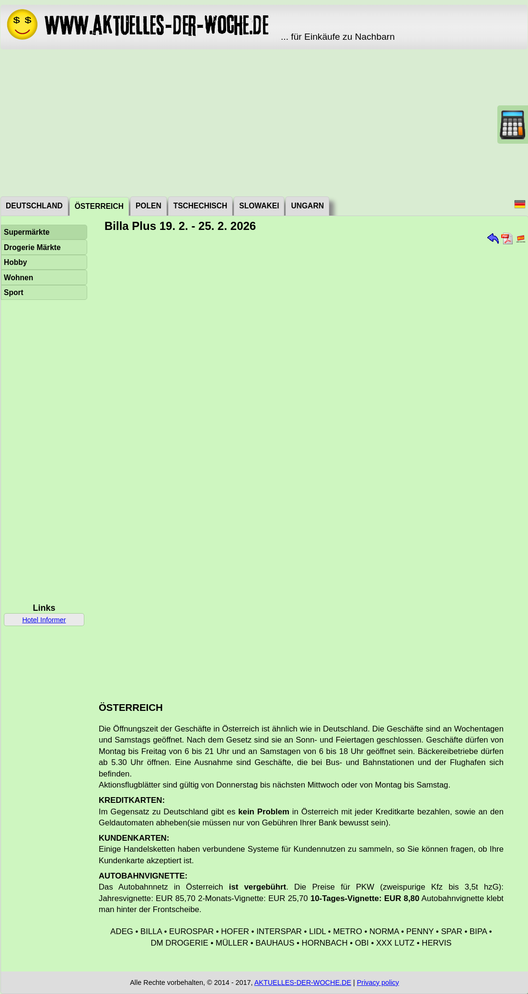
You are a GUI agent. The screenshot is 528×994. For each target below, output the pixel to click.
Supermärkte (26, 232)
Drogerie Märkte (32, 247)
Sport (13, 292)
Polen (148, 206)
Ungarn (307, 206)
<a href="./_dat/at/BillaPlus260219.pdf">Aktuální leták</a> (308, 463)
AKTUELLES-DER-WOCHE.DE (302, 982)
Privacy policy (378, 982)
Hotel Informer (44, 620)
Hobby (15, 262)
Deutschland (34, 206)
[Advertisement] (264, 122)
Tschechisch (200, 206)
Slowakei (259, 206)
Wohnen (18, 278)
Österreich (99, 206)
